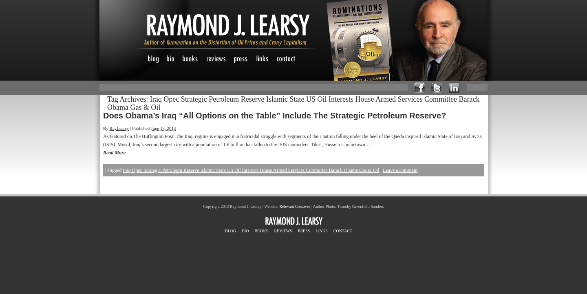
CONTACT (342, 231)
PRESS (304, 231)
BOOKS (261, 231)
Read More (114, 153)
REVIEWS (283, 231)
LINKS (321, 231)
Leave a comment (400, 170)
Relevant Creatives (295, 206)
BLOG (230, 231)
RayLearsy (119, 128)
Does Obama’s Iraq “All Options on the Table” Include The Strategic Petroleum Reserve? (274, 115)
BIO (245, 231)
